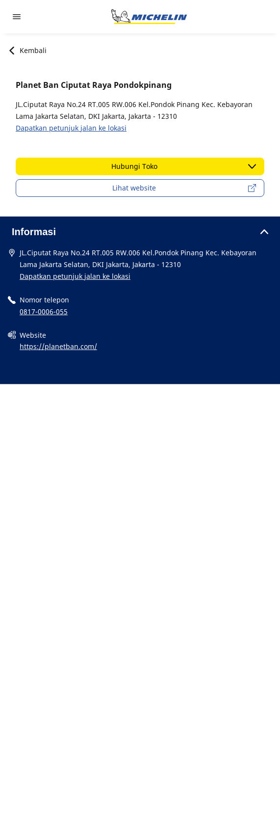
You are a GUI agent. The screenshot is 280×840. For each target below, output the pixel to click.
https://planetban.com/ (58, 346)
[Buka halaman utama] (149, 17)
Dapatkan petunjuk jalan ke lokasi (71, 128)
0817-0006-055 (44, 311)
